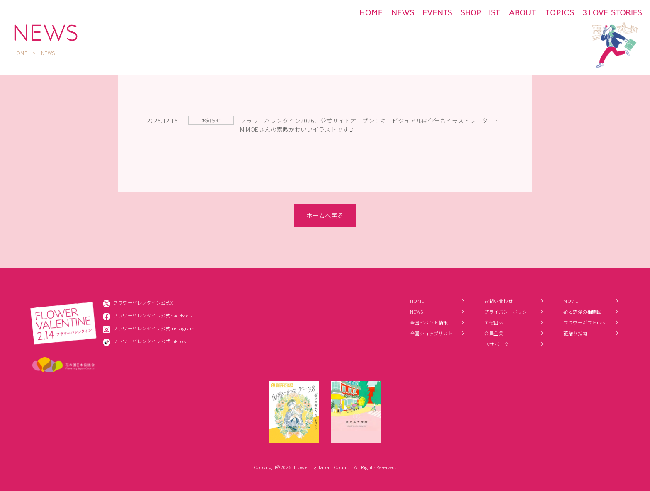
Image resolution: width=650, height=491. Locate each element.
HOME (19, 52)
